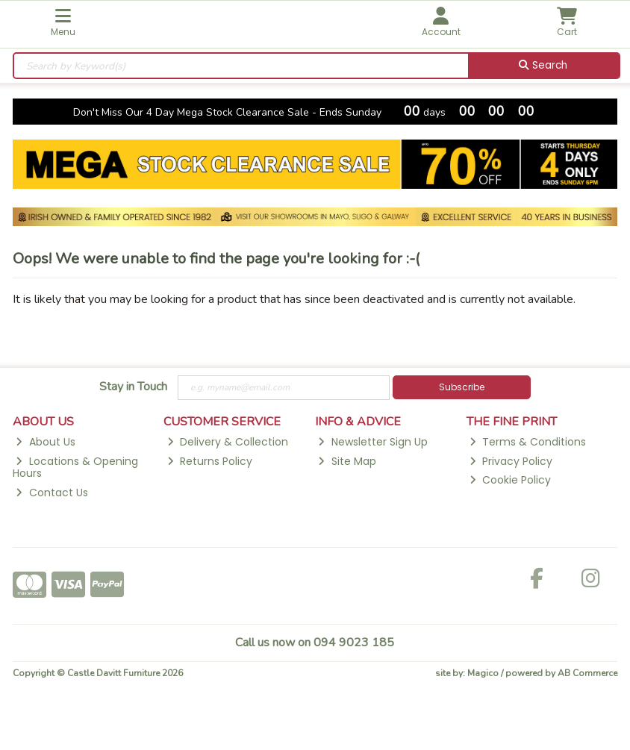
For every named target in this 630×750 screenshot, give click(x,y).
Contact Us (51, 492)
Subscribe (461, 387)
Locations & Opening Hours (75, 467)
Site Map (346, 461)
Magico (483, 673)
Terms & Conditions (528, 441)
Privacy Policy (511, 461)
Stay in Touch (133, 387)
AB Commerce (587, 673)
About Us (45, 441)
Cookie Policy (510, 479)
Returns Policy (209, 461)
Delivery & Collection (227, 441)
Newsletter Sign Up (372, 441)
